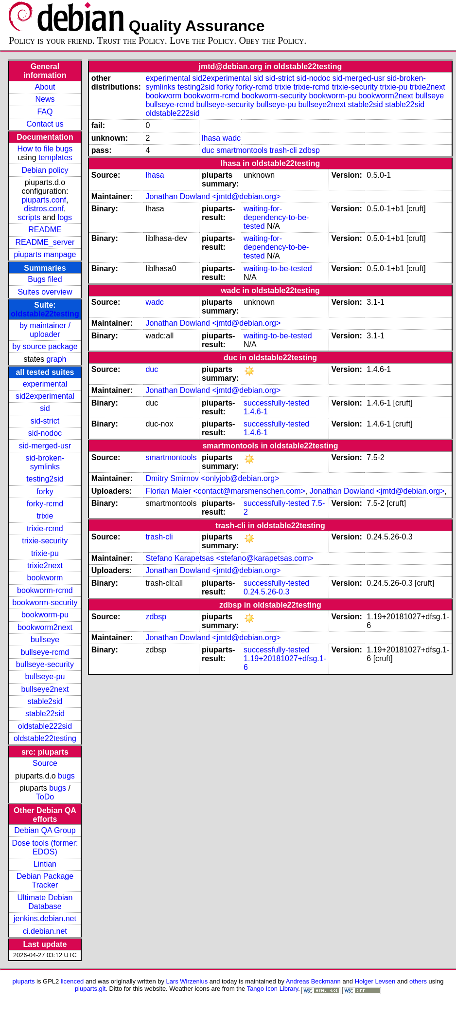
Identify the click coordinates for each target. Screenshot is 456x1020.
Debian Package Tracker (45, 880)
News (44, 99)
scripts (29, 217)
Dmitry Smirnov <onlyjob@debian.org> (212, 478)
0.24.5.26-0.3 (266, 592)
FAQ (45, 112)
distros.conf (44, 208)
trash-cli (283, 150)
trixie (45, 516)
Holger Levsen (375, 981)
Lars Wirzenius (187, 981)
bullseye (45, 639)
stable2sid (44, 701)
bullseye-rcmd (45, 652)
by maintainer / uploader (44, 329)
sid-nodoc (45, 433)
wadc (232, 138)
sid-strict (45, 421)
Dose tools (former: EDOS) (45, 847)
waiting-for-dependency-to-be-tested (276, 217)
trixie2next (45, 565)
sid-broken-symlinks (44, 462)
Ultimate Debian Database (45, 901)
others (418, 981)
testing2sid (45, 479)
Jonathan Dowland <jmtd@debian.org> (213, 196)
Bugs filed (45, 279)
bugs (66, 776)
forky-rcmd (45, 504)
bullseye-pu (45, 676)
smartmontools (241, 150)
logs (65, 217)
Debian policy (44, 170)
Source (45, 763)
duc (208, 150)
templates (55, 157)
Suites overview (45, 292)
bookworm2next (45, 627)
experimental (45, 384)
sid (45, 408)
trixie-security (45, 541)
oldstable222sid (45, 726)
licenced (72, 981)
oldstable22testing (45, 314)
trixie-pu (45, 553)
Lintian (45, 864)
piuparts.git (90, 988)
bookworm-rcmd (45, 590)
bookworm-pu (45, 615)
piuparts (23, 981)
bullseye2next (45, 689)
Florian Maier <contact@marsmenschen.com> (225, 491)
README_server (45, 242)
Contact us (44, 124)
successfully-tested (276, 403)
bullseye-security (45, 664)
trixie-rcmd (45, 528)
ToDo (45, 797)
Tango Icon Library (272, 988)
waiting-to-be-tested (278, 268)
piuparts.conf (43, 200)
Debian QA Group (44, 830)
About (45, 87)
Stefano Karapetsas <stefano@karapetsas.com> (229, 558)
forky (44, 491)
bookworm (45, 578)
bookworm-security (44, 602)
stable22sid (45, 713)
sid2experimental (45, 396)
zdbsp (309, 150)
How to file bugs (45, 149)
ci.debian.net (45, 931)
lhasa (211, 138)
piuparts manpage (45, 254)
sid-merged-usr (45, 446)
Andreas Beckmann (313, 981)
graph (57, 359)
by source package (44, 346)
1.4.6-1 (256, 412)
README (44, 229)
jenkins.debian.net (45, 918)
